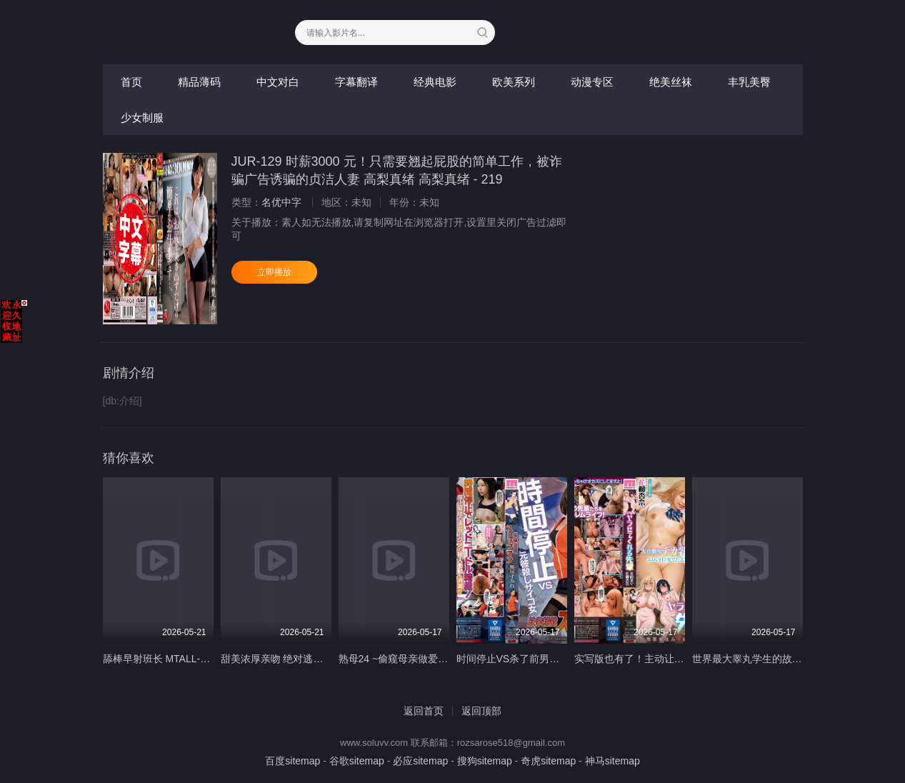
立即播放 (274, 272)
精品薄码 (199, 82)
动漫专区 (592, 82)
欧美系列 (513, 82)
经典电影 (435, 82)
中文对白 (277, 82)
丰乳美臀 (749, 82)
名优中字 (281, 202)
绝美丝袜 (670, 82)
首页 (131, 82)
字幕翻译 (356, 82)
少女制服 (142, 117)
